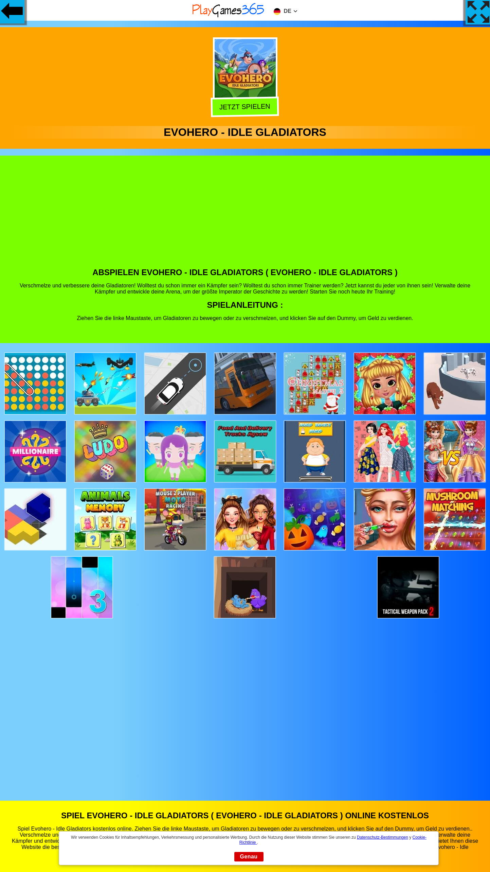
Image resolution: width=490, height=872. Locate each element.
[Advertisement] (245, 216)
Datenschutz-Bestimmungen (382, 837)
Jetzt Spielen (244, 106)
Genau (249, 856)
